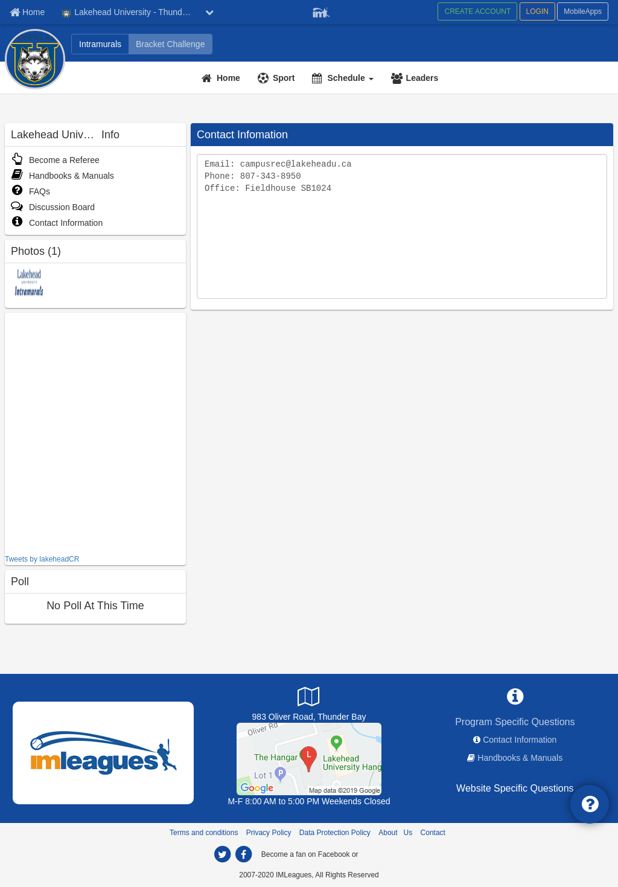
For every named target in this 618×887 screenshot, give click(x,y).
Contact (433, 832)
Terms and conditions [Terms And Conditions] (204, 832)
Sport (284, 78)
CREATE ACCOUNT (477, 11)
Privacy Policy (268, 832)
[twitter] (222, 854)
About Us (395, 832)
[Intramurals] (100, 44)
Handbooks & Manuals (62, 176)
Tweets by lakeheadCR (42, 559)
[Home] (222, 78)
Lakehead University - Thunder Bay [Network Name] (130, 12)
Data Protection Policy (335, 832)
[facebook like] (95, 432)
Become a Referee (55, 160)
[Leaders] (416, 78)
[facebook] (243, 854)
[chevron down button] (209, 12)
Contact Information (57, 223)
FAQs (30, 191)
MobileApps (583, 11)
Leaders (422, 78)
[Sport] (278, 78)
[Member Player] (321, 10)
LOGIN (537, 11)
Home (228, 78)
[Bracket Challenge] (170, 44)
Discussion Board (53, 207)
